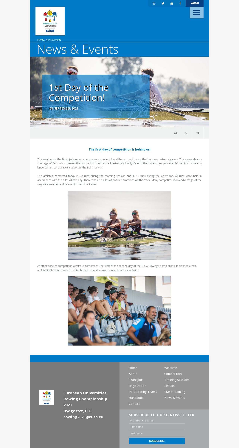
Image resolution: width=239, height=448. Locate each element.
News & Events (53, 39)
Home (40, 39)
